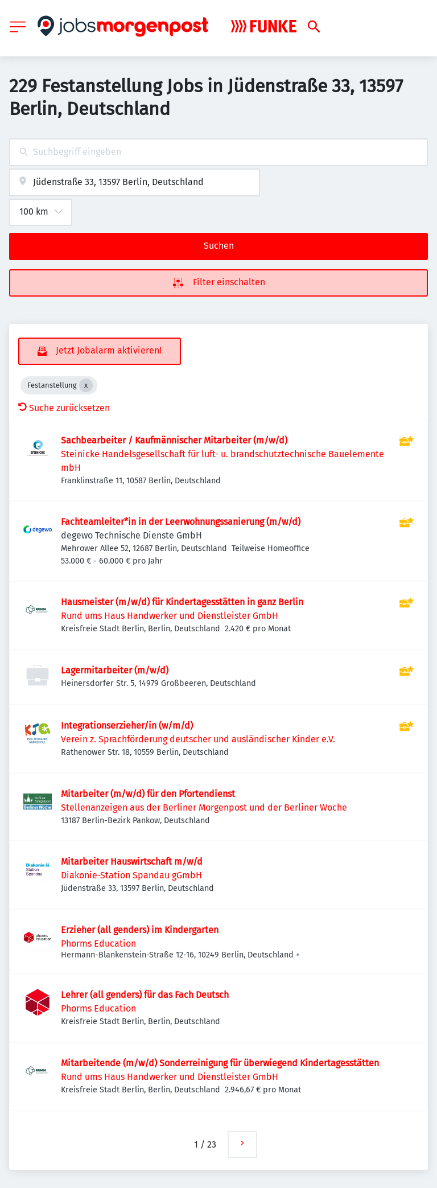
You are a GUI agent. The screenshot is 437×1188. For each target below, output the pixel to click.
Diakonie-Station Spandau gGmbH (131, 875)
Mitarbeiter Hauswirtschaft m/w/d (132, 861)
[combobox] (218, 152)
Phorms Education (98, 943)
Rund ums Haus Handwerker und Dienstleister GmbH (169, 615)
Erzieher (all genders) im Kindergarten (139, 929)
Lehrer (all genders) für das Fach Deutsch (145, 994)
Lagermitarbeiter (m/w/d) (114, 670)
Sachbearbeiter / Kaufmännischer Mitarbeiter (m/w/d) (174, 440)
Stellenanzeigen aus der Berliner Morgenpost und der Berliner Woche (204, 807)
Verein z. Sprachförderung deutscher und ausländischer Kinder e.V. (198, 739)
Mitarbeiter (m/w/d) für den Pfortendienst (148, 793)
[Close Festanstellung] (86, 385)
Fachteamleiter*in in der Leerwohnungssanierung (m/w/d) (180, 521)
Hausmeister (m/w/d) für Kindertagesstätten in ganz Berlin (182, 602)
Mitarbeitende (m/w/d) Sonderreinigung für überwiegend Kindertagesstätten (220, 1063)
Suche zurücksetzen (64, 407)
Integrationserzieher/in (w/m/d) (127, 725)
